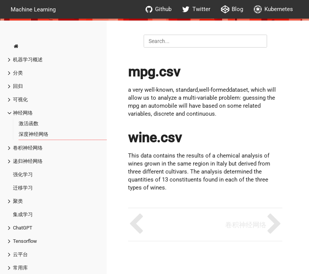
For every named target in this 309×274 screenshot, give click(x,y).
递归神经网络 (28, 161)
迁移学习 (23, 188)
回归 (18, 86)
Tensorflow (25, 241)
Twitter (196, 9)
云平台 (20, 254)
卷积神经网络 (28, 148)
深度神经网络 (33, 134)
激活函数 (28, 123)
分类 (18, 73)
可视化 (20, 99)
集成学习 (23, 214)
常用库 (20, 268)
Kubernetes (273, 9)
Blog (232, 9)
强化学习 (23, 174)
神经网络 (23, 113)
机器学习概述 (28, 59)
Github (158, 9)
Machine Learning (33, 9)
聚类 (18, 201)
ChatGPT (22, 228)
